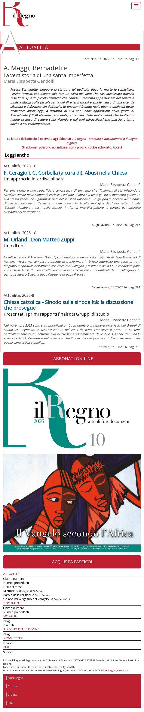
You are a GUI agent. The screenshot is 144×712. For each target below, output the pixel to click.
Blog (6, 621)
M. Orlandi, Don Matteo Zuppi (39, 239)
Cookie (11, 686)
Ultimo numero (13, 579)
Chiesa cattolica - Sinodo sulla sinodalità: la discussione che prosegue (68, 304)
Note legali (14, 678)
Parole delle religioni (26, 595)
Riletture (22, 591)
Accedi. (117, 147)
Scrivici (7, 652)
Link (9, 703)
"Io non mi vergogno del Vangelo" (36, 599)
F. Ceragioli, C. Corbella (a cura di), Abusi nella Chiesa (65, 172)
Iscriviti (8, 643)
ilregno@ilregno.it (117, 670)
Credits (11, 695)
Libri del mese (12, 587)
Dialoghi (9, 625)
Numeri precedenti (16, 583)
